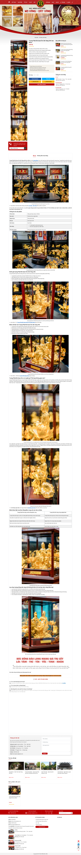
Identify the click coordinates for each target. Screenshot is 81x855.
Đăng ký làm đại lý (42, 826)
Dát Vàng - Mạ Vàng (42, 37)
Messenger (78, 847)
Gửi (25, 148)
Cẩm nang (48, 2)
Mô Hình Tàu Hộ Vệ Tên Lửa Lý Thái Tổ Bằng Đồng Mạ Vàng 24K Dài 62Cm (66, 44)
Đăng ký (44, 753)
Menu (68, 2)
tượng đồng (35, 160)
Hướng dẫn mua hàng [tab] (42, 155)
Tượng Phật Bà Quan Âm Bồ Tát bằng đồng (26, 322)
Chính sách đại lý (38, 824)
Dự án (30, 2)
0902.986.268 (21, 849)
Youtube (78, 841)
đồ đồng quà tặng (31, 507)
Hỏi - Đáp (37, 822)
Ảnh (34, 2)
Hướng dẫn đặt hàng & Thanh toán (41, 819)
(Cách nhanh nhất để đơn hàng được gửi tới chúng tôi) (42, 85)
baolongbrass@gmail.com (32, 813)
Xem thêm (11, 777)
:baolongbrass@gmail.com (17, 753)
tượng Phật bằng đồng (24, 375)
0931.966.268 (21, 836)
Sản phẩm (20, 2)
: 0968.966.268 (16, 752)
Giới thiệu (14, 2)
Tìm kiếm (62, 2)
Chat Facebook (35, 78)
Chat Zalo (48, 78)
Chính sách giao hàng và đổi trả (41, 821)
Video (53, 2)
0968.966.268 (13, 813)
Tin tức (25, 2)
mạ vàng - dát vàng (33, 205)
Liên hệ (57, 2)
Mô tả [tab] (34, 155)
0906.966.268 (21, 843)
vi (72, 2)
